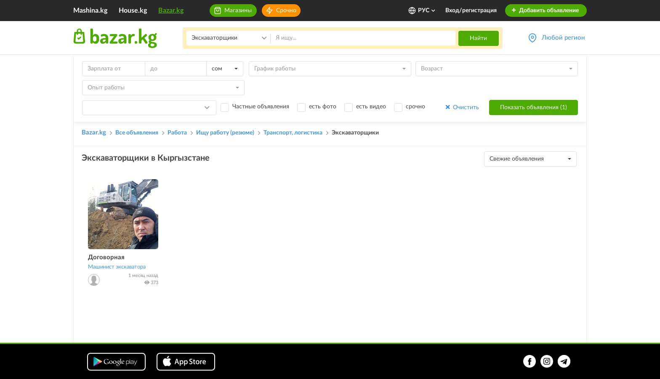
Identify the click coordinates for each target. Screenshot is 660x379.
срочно (415, 107)
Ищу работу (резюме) (225, 133)
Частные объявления (260, 107)
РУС (427, 10)
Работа (177, 133)
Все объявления (136, 133)
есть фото (322, 107)
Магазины (238, 10)
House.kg (133, 10)
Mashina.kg (90, 10)
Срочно (286, 10)
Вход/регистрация (471, 10)
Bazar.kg (171, 10)
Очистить (461, 107)
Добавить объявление (545, 10)
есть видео (371, 107)
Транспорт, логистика (292, 133)
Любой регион (563, 38)
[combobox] (224, 68)
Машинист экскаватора (117, 267)
